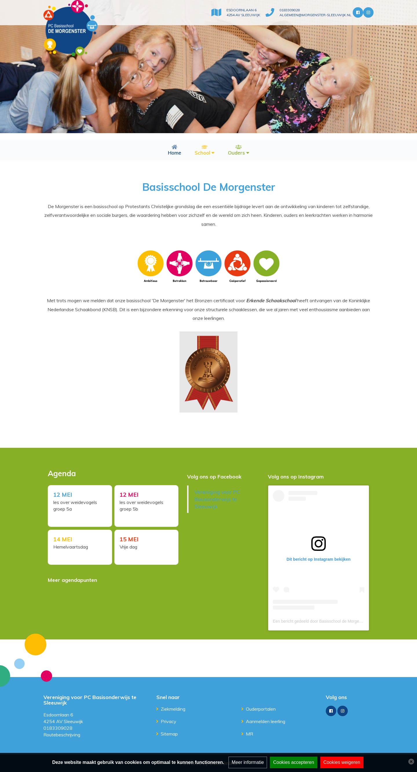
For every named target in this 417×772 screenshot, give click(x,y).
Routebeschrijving (61, 735)
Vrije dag (129, 547)
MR (249, 734)
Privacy (168, 721)
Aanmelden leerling (265, 721)
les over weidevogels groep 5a (75, 506)
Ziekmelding (173, 709)
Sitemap (169, 734)
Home (174, 153)
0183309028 (287, 10)
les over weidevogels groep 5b (142, 506)
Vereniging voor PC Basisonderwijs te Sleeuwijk (217, 499)
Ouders (236, 153)
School (202, 153)
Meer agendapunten (72, 580)
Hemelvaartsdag (71, 547)
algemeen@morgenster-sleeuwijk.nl (314, 15)
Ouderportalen (261, 709)
